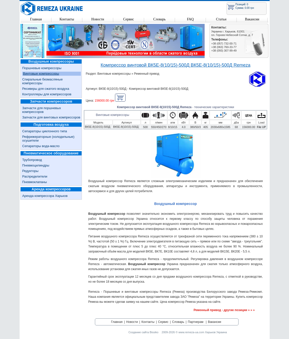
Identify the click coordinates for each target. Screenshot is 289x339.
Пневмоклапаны (34, 182)
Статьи (221, 19)
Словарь (159, 19)
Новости (97, 19)
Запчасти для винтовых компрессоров (51, 117)
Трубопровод (32, 160)
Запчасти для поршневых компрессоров (41, 110)
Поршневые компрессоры (42, 68)
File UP (261, 127)
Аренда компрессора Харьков (45, 196)
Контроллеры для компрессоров (47, 94)
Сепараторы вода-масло (41, 146)
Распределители (34, 176)
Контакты (67, 19)
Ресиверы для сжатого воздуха (45, 89)
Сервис (128, 19)
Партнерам (195, 322)
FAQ (190, 19)
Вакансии (252, 19)
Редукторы (30, 171)
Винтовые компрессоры (41, 73)
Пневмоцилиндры (35, 165)
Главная (36, 19)
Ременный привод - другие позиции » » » (224, 310)
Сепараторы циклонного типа (44, 131)
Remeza (52, 8)
